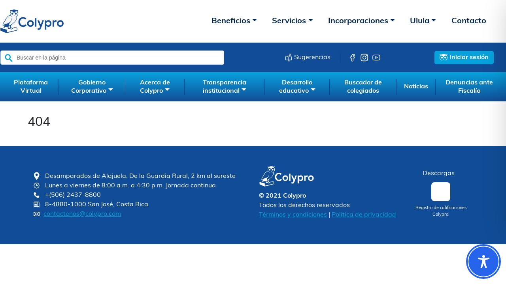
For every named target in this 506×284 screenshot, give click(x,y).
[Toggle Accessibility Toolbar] (483, 261)
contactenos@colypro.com (82, 214)
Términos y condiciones (293, 215)
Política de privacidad (364, 215)
